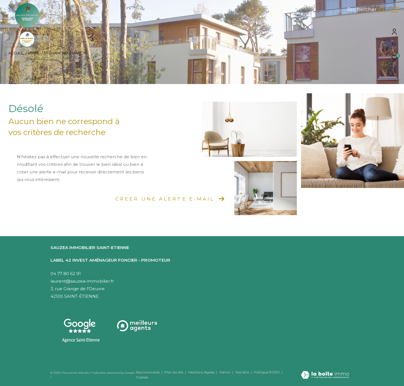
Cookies (142, 377)
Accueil (16, 53)
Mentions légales (201, 372)
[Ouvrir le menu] (395, 10)
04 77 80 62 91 (65, 273)
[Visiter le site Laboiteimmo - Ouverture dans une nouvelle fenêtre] (325, 371)
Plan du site (174, 372)
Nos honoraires (148, 372)
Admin (225, 372)
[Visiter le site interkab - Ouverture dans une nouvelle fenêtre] (137, 326)
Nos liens (242, 372)
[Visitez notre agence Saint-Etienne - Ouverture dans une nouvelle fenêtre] (81, 330)
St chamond (56, 53)
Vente (33, 53)
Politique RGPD (267, 372)
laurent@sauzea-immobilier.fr (82, 281)
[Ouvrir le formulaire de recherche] (363, 10)
